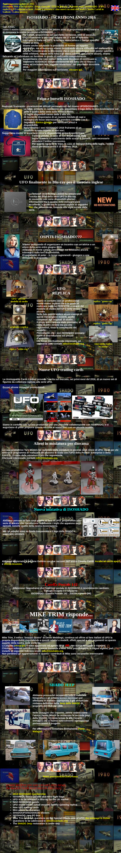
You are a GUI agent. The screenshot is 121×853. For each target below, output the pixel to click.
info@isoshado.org (73, 343)
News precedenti (52, 776)
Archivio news (70, 776)
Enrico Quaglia (44, 122)
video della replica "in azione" (103, 344)
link (31, 207)
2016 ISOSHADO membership (29, 794)
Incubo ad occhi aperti (107, 561)
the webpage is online (98, 818)
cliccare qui (75, 69)
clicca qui (19, 645)
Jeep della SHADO (70, 703)
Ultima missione (13, 564)
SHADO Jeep (25, 823)
